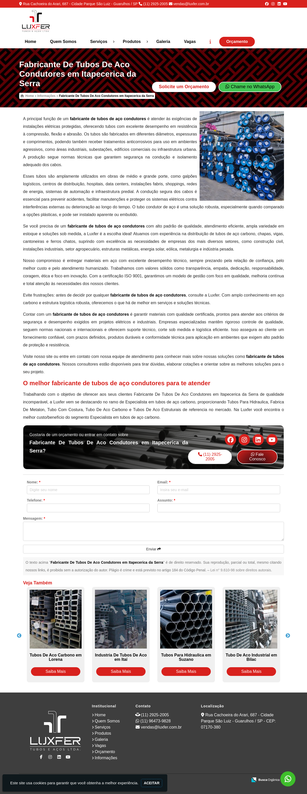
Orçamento (237, 41)
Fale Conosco (257, 456)
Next (287, 635)
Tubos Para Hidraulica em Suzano (186, 657)
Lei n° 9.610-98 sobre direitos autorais (240, 570)
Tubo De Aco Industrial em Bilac (251, 657)
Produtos (132, 41)
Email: (163, 482)
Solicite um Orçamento (184, 86)
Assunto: (166, 500)
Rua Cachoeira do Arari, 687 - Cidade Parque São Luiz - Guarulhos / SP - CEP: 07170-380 (238, 721)
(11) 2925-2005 (155, 4)
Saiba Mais (56, 671)
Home (30, 41)
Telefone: (36, 500)
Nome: (33, 482)
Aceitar (151, 783)
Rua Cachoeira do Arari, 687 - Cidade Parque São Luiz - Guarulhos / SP (80, 4)
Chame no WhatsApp (250, 86)
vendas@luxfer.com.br (191, 4)
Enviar (153, 549)
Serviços (98, 41)
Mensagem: (34, 518)
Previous (19, 635)
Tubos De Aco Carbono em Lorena (56, 657)
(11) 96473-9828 (155, 721)
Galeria (163, 41)
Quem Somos (63, 41)
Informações (106, 758)
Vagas (190, 41)
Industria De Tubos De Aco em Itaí (121, 657)
